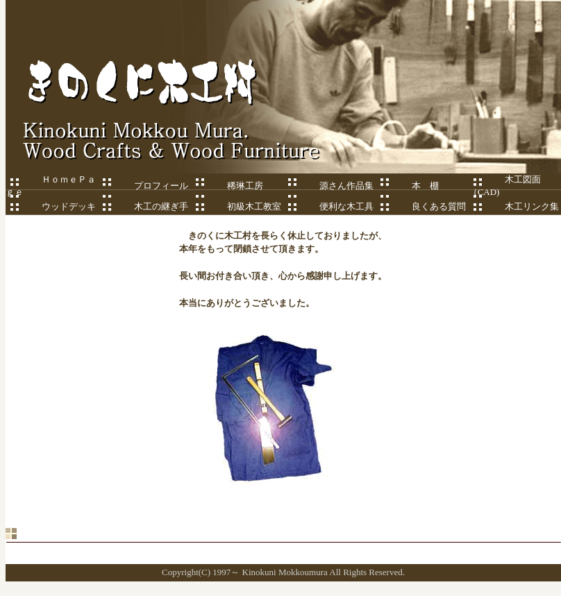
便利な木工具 (328, 206)
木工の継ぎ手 (143, 206)
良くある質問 (421, 206)
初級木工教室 (236, 206)
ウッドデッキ (51, 206)
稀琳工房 (231, 185)
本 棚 (425, 185)
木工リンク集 (514, 206)
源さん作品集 (333, 185)
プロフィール (161, 185)
